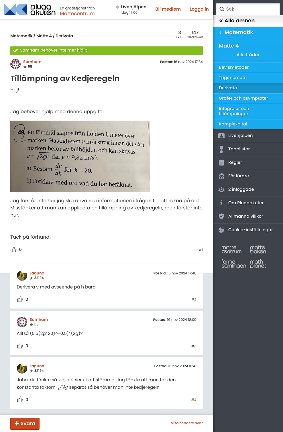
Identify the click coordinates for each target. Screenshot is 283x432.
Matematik (21, 36)
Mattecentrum (77, 13)
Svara (28, 423)
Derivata (64, 36)
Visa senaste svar (187, 423)
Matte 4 (44, 36)
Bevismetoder (234, 67)
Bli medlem (168, 9)
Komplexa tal (233, 124)
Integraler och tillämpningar (234, 111)
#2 (193, 300)
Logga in (199, 9)
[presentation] (62, 387)
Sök (222, 9)
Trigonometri (233, 78)
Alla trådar (248, 55)
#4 (193, 400)
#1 (201, 250)
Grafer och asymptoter (243, 98)
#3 (193, 346)
